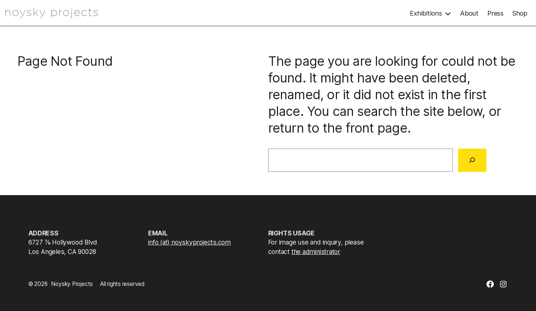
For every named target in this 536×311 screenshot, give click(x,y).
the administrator (315, 251)
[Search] (472, 160)
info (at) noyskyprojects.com (189, 242)
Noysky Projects (72, 283)
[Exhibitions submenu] (430, 12)
